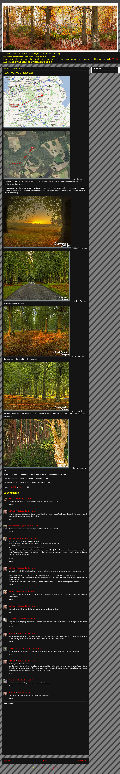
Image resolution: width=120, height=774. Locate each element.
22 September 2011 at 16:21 (27, 568)
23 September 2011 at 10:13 (27, 633)
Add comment (9, 703)
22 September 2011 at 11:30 (23, 498)
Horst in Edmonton (15, 591)
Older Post (82, 761)
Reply (11, 504)
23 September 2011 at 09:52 (26, 619)
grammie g (12, 538)
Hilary (11, 498)
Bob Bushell (13, 526)
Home (45, 761)
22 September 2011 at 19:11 (32, 591)
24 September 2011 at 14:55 (31, 648)
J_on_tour (12, 680)
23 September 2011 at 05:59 (27, 606)
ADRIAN (114, 59)
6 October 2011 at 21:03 (25, 680)
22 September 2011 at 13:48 (27, 511)
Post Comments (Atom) (50, 768)
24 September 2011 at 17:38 (27, 661)
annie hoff (12, 619)
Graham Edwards (15, 648)
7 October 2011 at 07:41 (26, 692)
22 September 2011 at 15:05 (26, 538)
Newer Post (8, 761)
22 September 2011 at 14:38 (28, 526)
